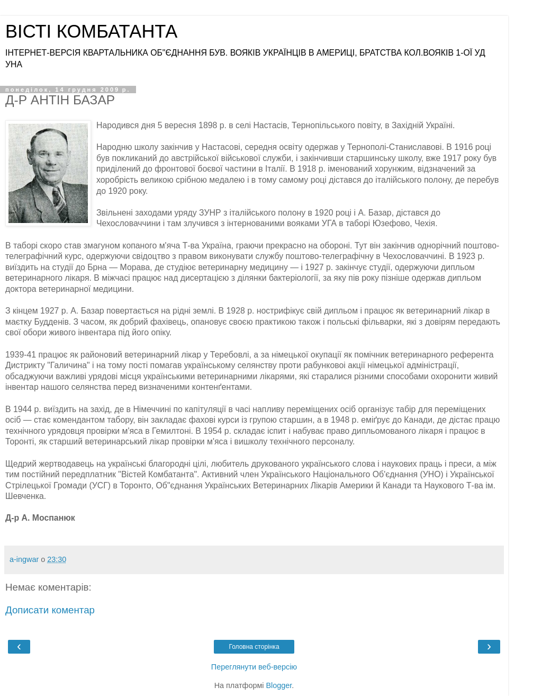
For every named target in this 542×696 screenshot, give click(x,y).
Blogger (279, 685)
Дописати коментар (50, 609)
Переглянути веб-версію (254, 667)
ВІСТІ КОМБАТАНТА (91, 31)
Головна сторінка (254, 646)
